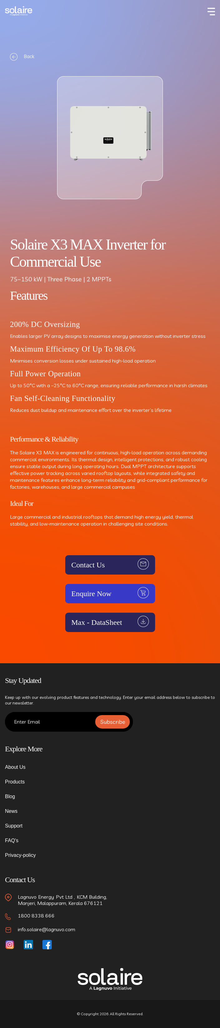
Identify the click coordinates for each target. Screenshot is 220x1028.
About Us (15, 767)
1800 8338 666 (36, 915)
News (11, 811)
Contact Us (88, 565)
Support (13, 825)
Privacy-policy (20, 855)
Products (15, 781)
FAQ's (11, 840)
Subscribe (112, 721)
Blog (10, 796)
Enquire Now (91, 594)
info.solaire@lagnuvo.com (46, 929)
